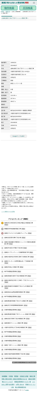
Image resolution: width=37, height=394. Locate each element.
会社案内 (11, 384)
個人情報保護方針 (20, 387)
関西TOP (8, 11)
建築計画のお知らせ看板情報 (13, 3)
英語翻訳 (27, 390)
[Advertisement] (18, 41)
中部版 (11, 376)
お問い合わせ (20, 384)
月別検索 (28, 7)
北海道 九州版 (24, 376)
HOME (2, 11)
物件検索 (9, 7)
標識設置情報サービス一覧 (22, 382)
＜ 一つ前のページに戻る (8, 211)
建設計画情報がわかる (20, 379)
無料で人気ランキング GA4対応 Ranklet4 (23, 362)
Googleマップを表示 (18, 136)
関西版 (16, 376)
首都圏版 (4, 376)
